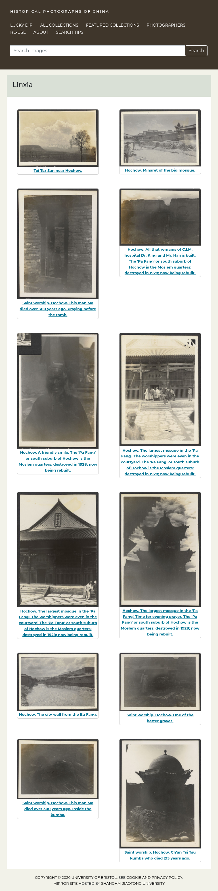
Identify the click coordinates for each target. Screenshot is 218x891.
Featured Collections (112, 25)
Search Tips (69, 32)
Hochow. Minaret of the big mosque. (160, 170)
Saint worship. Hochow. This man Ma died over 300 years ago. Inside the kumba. (57, 809)
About (41, 32)
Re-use (18, 32)
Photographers (166, 25)
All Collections (59, 25)
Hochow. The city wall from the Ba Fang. (58, 714)
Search (196, 50)
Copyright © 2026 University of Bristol (76, 877)
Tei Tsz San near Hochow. (58, 170)
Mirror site (65, 883)
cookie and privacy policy (154, 877)
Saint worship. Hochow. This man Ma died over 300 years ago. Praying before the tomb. (58, 309)
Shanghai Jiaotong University (133, 883)
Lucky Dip (21, 25)
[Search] (97, 50)
